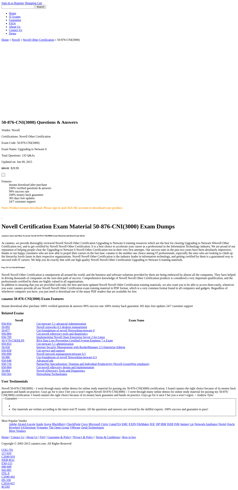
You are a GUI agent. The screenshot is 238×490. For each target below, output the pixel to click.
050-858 (6, 350)
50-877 (5, 330)
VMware (75, 427)
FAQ (42, 437)
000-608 (6, 466)
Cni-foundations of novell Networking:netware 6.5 (66, 357)
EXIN (132, 424)
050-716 (6, 364)
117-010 (6, 453)
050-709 (6, 337)
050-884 (6, 333)
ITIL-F (5, 473)
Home (12, 13)
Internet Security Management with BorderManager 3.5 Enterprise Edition (80, 347)
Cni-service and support (50, 350)
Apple (39, 424)
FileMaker (143, 424)
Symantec (42, 427)
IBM (163, 424)
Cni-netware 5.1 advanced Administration (61, 323)
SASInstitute (28, 427)
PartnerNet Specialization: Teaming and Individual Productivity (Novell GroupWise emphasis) (92, 364)
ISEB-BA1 (8, 459)
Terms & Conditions (108, 437)
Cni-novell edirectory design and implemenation (65, 367)
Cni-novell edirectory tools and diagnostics (62, 333)
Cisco (84, 424)
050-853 (6, 343)
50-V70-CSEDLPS (12, 340)
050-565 (6, 374)
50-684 (5, 370)
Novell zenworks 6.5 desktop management (61, 327)
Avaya (47, 424)
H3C (152, 424)
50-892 (5, 327)
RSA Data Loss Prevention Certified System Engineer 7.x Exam (74, 340)
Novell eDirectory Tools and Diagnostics (60, 370)
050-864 (6, 367)
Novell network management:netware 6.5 (61, 353)
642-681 (6, 470)
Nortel (222, 424)
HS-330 (6, 480)
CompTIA (115, 424)
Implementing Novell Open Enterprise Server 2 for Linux (70, 337)
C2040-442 (8, 476)
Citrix (104, 424)
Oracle (231, 424)
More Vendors (17, 430)
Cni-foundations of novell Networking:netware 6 (65, 330)
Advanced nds (44, 360)
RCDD (5, 486)
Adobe (13, 424)
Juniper (184, 424)
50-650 (5, 347)
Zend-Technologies (92, 427)
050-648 (6, 360)
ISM (176, 424)
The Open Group (59, 427)
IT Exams (14, 16)
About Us (14, 26)
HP (158, 424)
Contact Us (15, 30)
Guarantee (15, 20)
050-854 (6, 323)
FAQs (12, 23)
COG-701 (7, 449)
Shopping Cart (33, 3)
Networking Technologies (51, 374)
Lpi (192, 424)
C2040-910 (8, 456)
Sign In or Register (12, 3)
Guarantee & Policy (59, 437)
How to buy (129, 437)
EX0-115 (6, 463)
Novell (16, 39)
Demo (12, 33)
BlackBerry (59, 424)
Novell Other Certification (38, 39)
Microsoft (94, 424)
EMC (125, 424)
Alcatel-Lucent (26, 424)
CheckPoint (73, 424)
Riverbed (14, 427)
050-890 (6, 353)
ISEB (170, 424)
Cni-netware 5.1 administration (55, 343)
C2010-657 (8, 483)
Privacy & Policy (83, 437)
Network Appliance (206, 424)
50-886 (5, 357)
